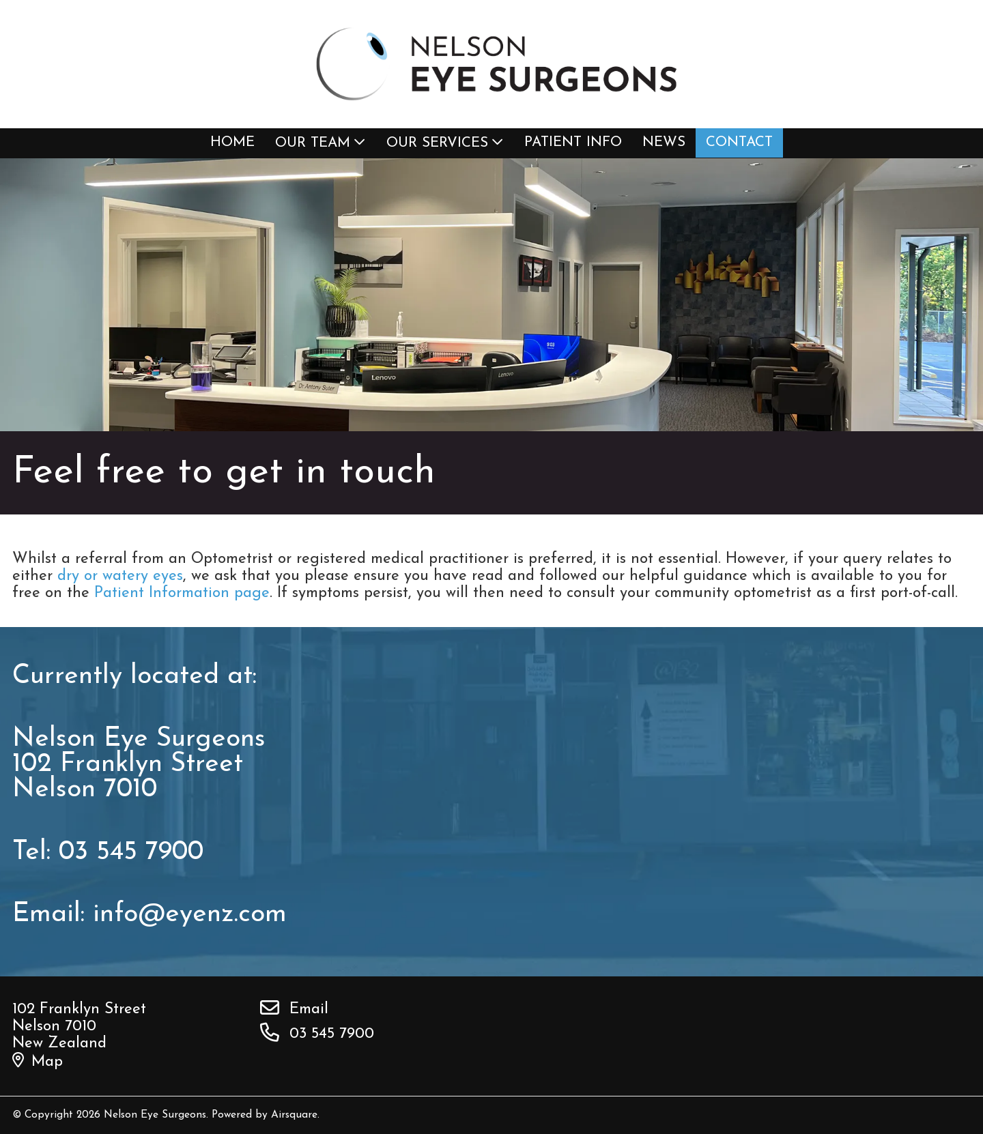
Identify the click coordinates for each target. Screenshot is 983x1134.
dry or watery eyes (120, 576)
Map (37, 1062)
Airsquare (294, 1114)
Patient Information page (182, 593)
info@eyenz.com (190, 914)
